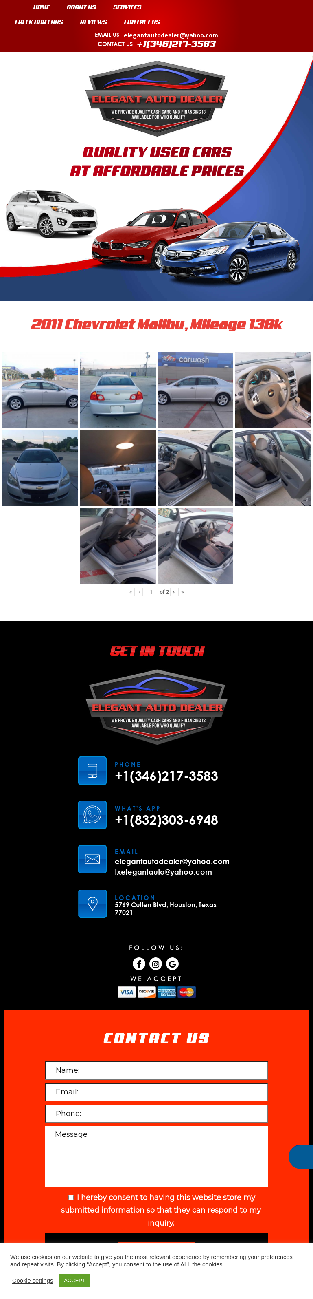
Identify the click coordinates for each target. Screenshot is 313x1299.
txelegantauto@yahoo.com (163, 826)
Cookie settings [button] (32, 1280)
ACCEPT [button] (74, 1280)
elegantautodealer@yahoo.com (172, 816)
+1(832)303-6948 (166, 774)
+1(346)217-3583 (166, 730)
